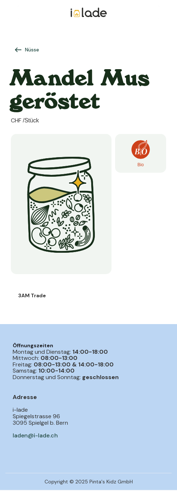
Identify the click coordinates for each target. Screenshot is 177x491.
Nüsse (32, 49)
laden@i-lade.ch (35, 435)
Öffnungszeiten (33, 345)
